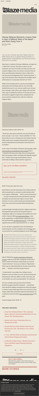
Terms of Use (20, 171)
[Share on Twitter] (18, 352)
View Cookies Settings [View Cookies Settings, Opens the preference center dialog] (19, 393)
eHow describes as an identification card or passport (17, 151)
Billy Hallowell (6, 44)
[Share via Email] (20, 352)
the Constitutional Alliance (23, 216)
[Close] (37, 382)
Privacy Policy (15, 171)
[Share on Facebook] (15, 352)
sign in (2, 1)
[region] (19, 388)
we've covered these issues (27, 296)
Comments (19, 356)
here (31, 229)
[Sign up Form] (19, 169)
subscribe (8, 1)
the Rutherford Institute (21, 220)
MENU (35, 4)
